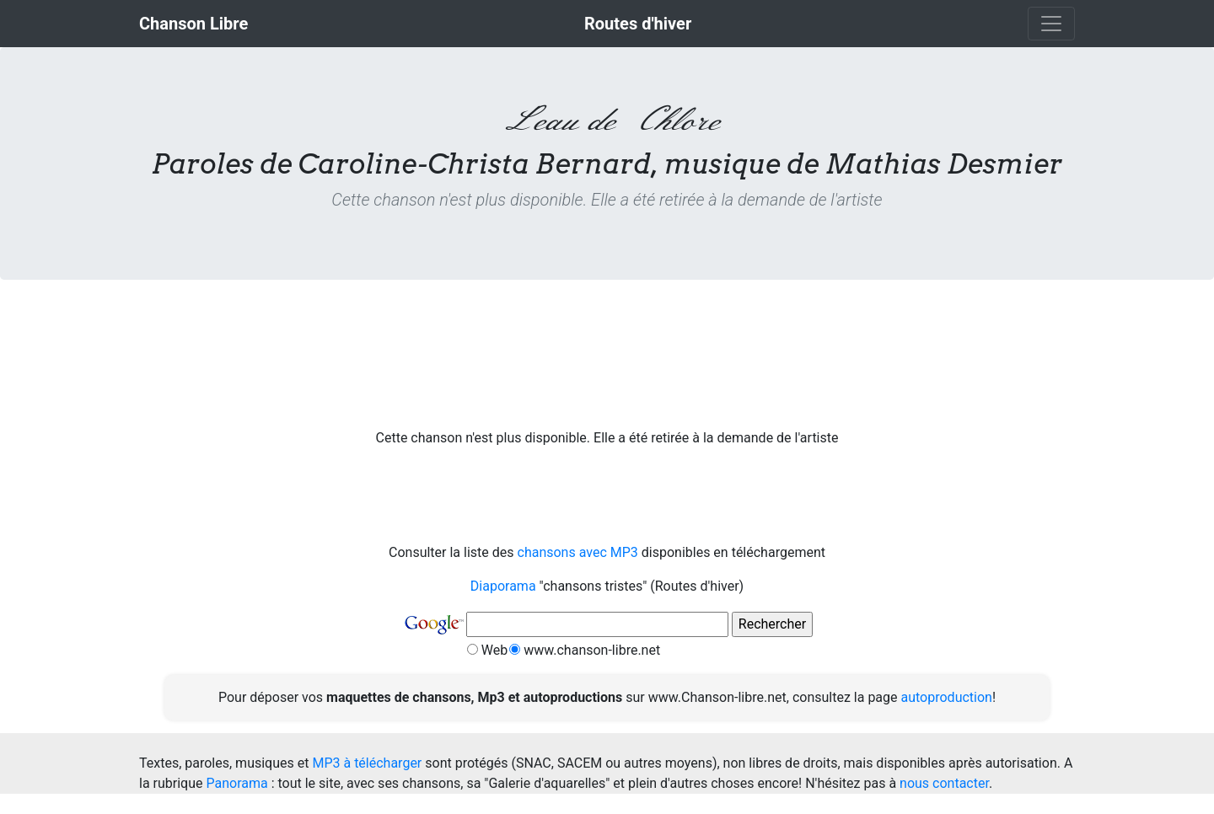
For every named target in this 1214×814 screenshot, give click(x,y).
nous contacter (944, 783)
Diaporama (503, 586)
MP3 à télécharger (367, 763)
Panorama (236, 783)
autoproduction (946, 697)
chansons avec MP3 (578, 552)
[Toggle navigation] (1051, 23)
